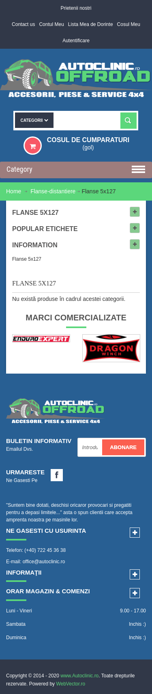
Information (35, 245)
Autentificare (76, 40)
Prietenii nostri (75, 8)
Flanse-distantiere (52, 191)
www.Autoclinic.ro (79, 676)
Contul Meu (51, 24)
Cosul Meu (128, 24)
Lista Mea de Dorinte (90, 24)
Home (14, 191)
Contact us (23, 24)
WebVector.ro (70, 684)
